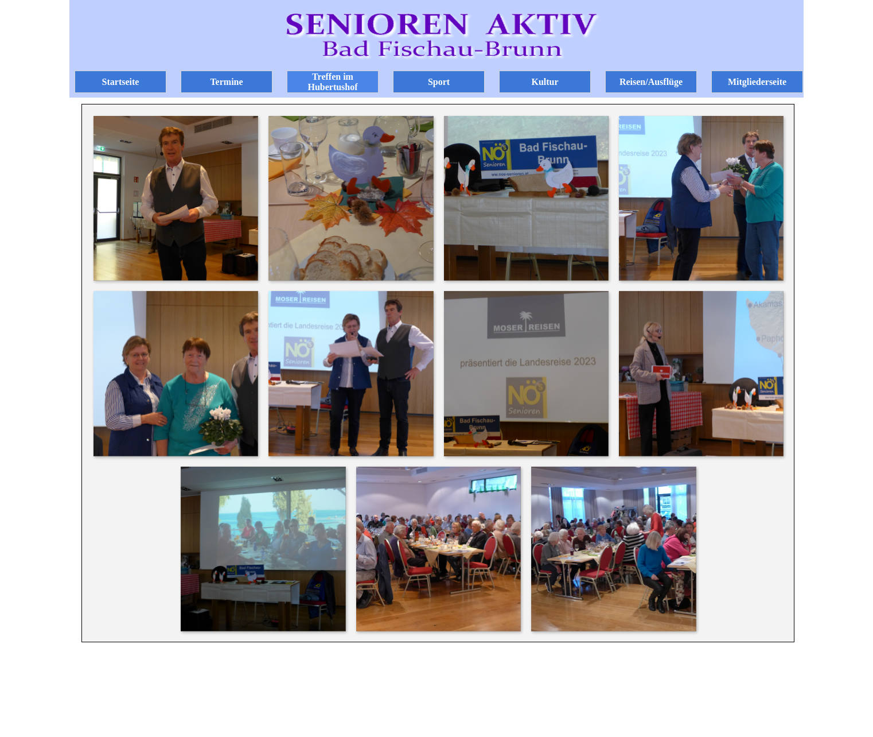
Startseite (120, 82)
